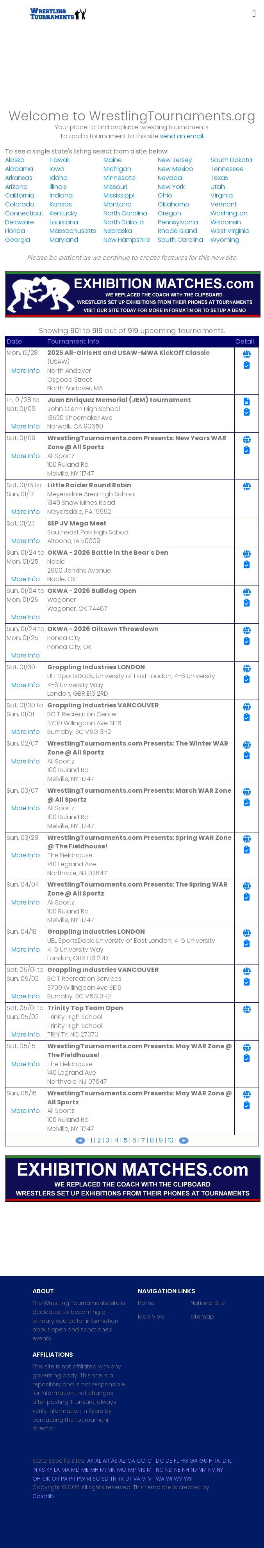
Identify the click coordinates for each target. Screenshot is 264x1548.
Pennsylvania (178, 222)
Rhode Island (177, 230)
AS (114, 1461)
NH (185, 1470)
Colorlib (43, 1496)
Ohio (165, 195)
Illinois (58, 186)
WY (188, 1479)
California (19, 195)
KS (42, 1470)
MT (150, 1470)
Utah (217, 186)
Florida (15, 230)
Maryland (64, 239)
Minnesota (119, 177)
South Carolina (180, 239)
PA (64, 1479)
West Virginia (230, 230)
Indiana (61, 195)
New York (171, 186)
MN (111, 1470)
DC (160, 1461)
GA (193, 1461)
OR (55, 1479)
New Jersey (175, 159)
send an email (181, 136)
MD (75, 1470)
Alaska (15, 159)
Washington (229, 213)
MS (141, 1470)
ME (85, 1470)
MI (103, 1470)
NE (177, 1470)
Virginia (221, 195)
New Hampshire (126, 239)
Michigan (117, 168)
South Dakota (231, 159)
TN (113, 1479)
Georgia (17, 239)
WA (160, 1479)
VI (144, 1479)
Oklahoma (173, 204)
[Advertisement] (132, 78)
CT (150, 1461)
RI (89, 1479)
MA (65, 1470)
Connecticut (24, 213)
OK (46, 1479)
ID (224, 1461)
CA (131, 1461)
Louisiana (64, 222)
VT (151, 1479)
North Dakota (123, 222)
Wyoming (224, 239)
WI (169, 1479)
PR (72, 1479)
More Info (25, 370)
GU (203, 1461)
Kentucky (63, 213)
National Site (208, 1303)
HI (211, 1461)
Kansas (61, 204)
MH (94, 1470)
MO (122, 1470)
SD (105, 1479)
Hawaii (60, 159)
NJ (194, 1470)
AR (106, 1461)
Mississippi (118, 195)
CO (141, 1461)
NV (211, 1470)
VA (136, 1479)
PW (81, 1479)
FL (176, 1461)
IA (217, 1461)
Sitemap (202, 1317)
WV (178, 1479)
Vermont (223, 204)
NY (220, 1470)
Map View (151, 1317)
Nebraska (117, 230)
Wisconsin (225, 222)
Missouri (115, 186)
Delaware (19, 222)
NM (202, 1470)
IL (230, 1461)
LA (57, 1470)
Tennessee (227, 168)
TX (121, 1479)
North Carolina (125, 213)
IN (34, 1470)
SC (96, 1479)
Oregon (169, 213)
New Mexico (175, 168)
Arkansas (18, 177)
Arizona (16, 186)
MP (132, 1470)
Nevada (170, 177)
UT (128, 1479)
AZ (122, 1461)
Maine (112, 159)
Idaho (59, 177)
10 (170, 1140)
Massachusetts (73, 230)
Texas (219, 177)
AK (90, 1461)
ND (169, 1470)
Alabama (19, 168)
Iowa (57, 168)
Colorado (19, 204)
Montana (117, 204)
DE (169, 1461)
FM (184, 1461)
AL (98, 1461)
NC (160, 1470)
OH (36, 1479)
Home (146, 1303)
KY (49, 1470)
